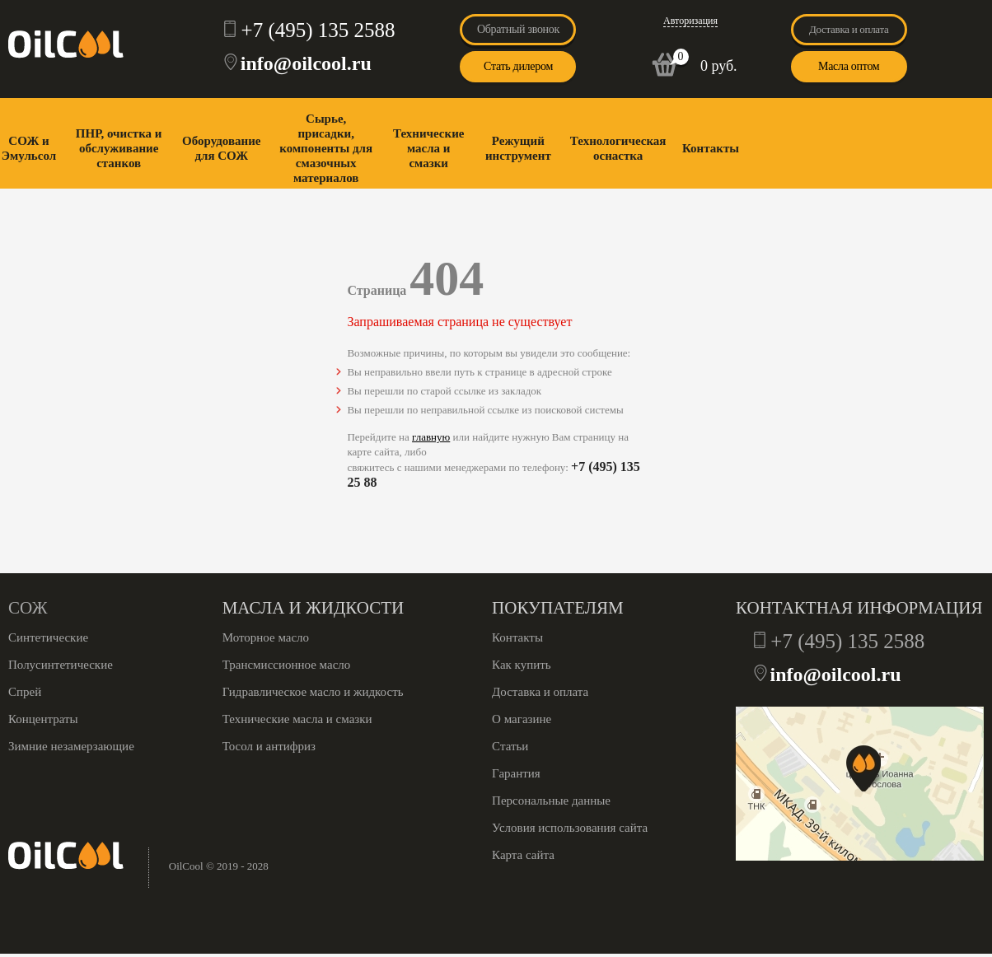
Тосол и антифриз (269, 746)
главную (431, 437)
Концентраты (43, 719)
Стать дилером (518, 66)
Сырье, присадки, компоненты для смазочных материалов (325, 148)
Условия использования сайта (570, 827)
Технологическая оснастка (618, 148)
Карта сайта (523, 854)
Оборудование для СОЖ (221, 148)
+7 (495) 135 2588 (318, 30)
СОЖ (27, 608)
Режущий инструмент (518, 148)
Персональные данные (551, 800)
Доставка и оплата (849, 29)
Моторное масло (265, 637)
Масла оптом (848, 66)
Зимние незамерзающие (71, 746)
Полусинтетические (60, 664)
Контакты (710, 148)
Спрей (24, 691)
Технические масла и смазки (428, 148)
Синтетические (48, 637)
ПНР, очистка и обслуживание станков (119, 148)
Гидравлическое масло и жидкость (313, 691)
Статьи (510, 746)
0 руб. (718, 66)
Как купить (521, 664)
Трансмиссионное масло (286, 664)
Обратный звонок (518, 29)
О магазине (521, 719)
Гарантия (516, 773)
